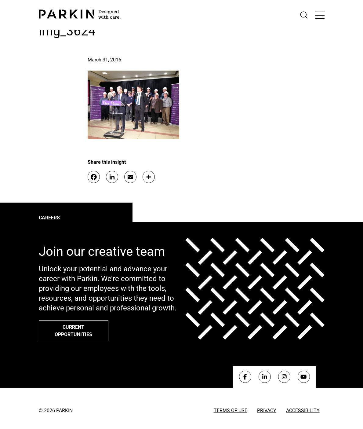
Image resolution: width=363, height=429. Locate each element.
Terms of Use (230, 410)
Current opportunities (73, 330)
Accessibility (303, 410)
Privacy (266, 410)
